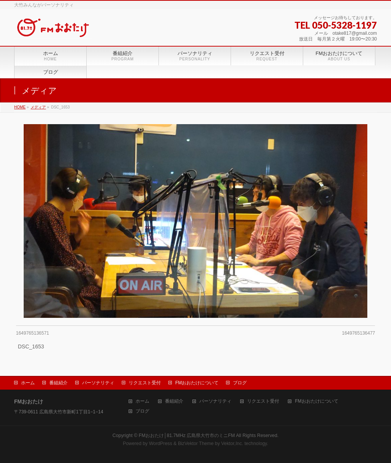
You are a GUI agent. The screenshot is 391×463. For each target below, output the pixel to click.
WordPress (160, 443)
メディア (38, 107)
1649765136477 (358, 333)
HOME (20, 107)
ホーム (28, 382)
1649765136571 (32, 333)
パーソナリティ (98, 382)
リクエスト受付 (145, 382)
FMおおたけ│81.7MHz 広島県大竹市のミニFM (187, 435)
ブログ (240, 382)
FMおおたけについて (196, 382)
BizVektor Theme (196, 443)
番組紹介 (58, 382)
